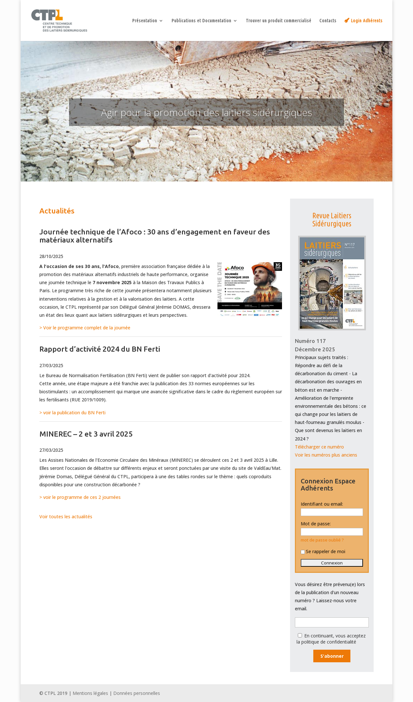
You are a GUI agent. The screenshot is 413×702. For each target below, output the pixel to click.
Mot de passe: (316, 524)
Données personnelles (136, 693)
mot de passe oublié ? (322, 540)
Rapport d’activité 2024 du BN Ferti (99, 349)
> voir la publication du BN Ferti (72, 412)
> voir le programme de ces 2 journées (80, 497)
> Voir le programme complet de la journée (84, 328)
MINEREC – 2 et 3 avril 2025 (86, 434)
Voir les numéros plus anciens (326, 455)
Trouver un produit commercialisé (278, 20)
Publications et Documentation (201, 20)
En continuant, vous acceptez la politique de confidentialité (331, 639)
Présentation (144, 20)
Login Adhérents (367, 20)
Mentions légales (90, 693)
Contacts (328, 20)
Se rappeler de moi (323, 551)
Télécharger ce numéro (319, 447)
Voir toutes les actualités (65, 516)
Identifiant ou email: (322, 504)
